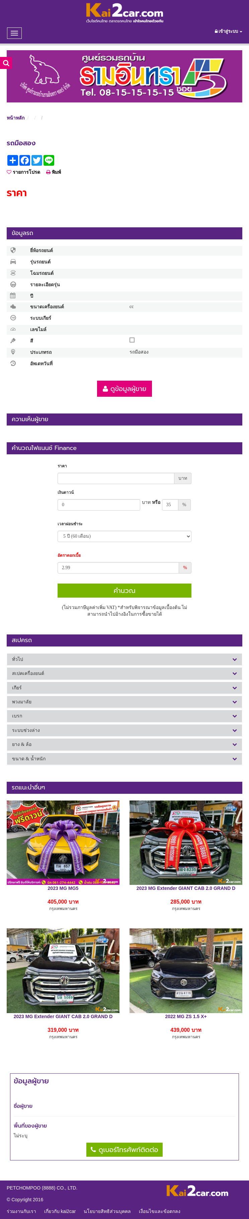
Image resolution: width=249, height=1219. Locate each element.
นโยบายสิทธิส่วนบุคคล (107, 1211)
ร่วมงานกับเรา (21, 1211)
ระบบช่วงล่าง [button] (124, 730)
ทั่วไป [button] (124, 659)
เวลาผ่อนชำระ (70, 524)
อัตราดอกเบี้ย (69, 555)
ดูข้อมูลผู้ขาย (125, 389)
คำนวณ (124, 591)
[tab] (124, 659)
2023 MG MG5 (63, 888)
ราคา (62, 466)
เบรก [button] (124, 715)
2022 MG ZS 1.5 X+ (185, 1016)
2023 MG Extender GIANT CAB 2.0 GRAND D (186, 888)
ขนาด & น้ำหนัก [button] (124, 758)
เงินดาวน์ (66, 492)
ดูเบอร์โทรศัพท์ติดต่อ (124, 1150)
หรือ (151, 502)
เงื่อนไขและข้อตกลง (159, 1211)
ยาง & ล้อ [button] (124, 744)
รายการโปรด (23, 172)
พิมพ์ (53, 172)
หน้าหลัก (15, 118)
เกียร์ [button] (124, 687)
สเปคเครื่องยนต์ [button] (124, 673)
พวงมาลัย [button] (124, 701)
